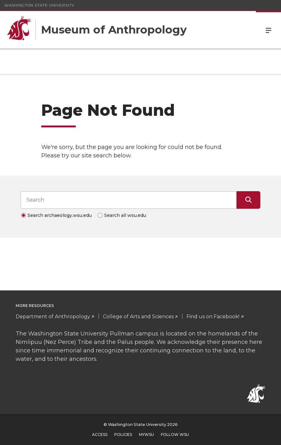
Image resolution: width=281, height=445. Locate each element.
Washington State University (39, 5)
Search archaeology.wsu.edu (60, 215)
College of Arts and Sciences (138, 317)
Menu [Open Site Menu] (268, 30)
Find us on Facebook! (212, 317)
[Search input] (129, 200)
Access (99, 434)
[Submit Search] (248, 200)
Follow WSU (175, 434)
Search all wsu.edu (125, 215)
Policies (123, 434)
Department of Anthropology (53, 317)
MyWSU (146, 434)
